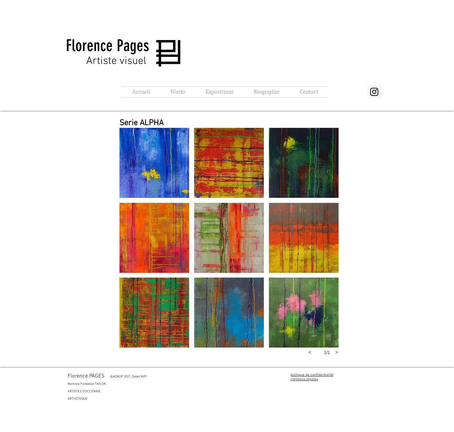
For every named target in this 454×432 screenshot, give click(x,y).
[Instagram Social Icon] (374, 92)
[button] (178, 92)
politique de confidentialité (312, 375)
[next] (337, 352)
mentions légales (304, 379)
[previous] (310, 352)
